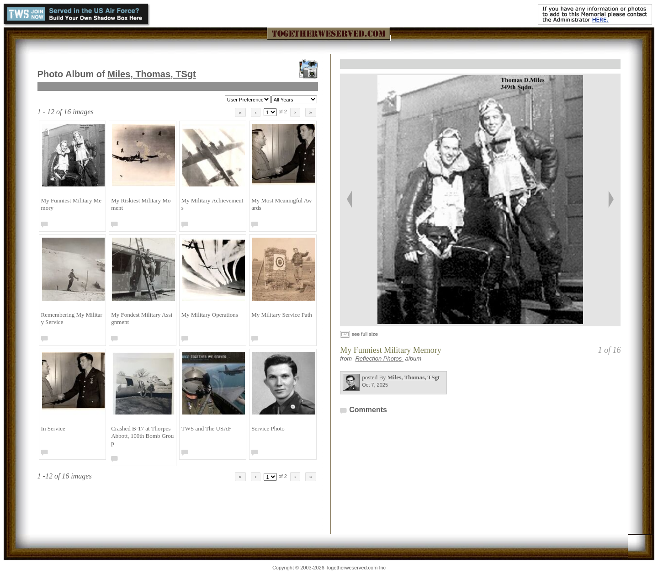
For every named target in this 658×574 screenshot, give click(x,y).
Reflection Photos (379, 358)
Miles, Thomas (151, 74)
